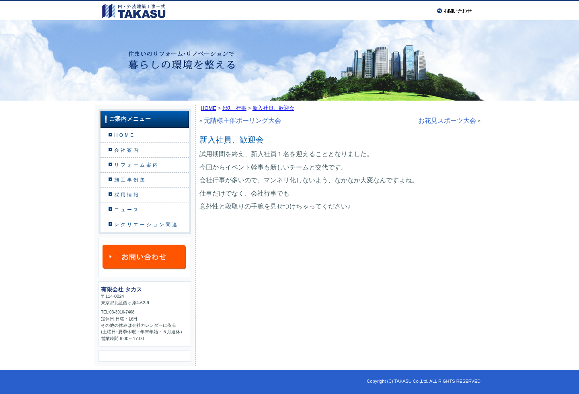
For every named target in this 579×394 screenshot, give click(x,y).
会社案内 (127, 150)
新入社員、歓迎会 (273, 108)
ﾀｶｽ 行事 (234, 108)
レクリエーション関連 (146, 224)
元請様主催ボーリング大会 (242, 120)
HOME (124, 135)
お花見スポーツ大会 (447, 120)
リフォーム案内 (136, 165)
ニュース (127, 209)
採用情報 (127, 195)
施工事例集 (130, 180)
